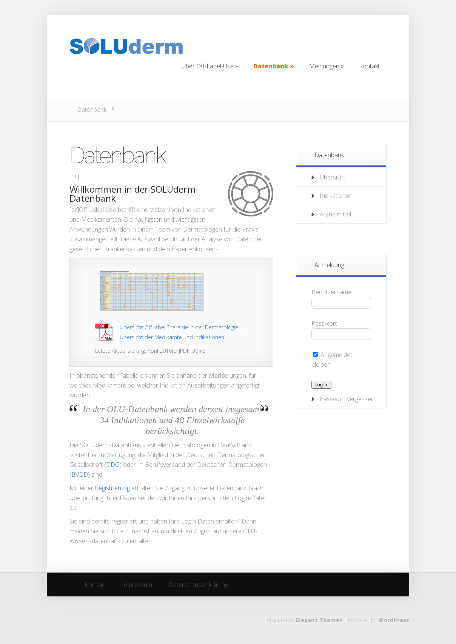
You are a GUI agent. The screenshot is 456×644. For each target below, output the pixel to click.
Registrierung (112, 488)
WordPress (393, 620)
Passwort (324, 323)
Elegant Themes (319, 620)
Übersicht (332, 177)
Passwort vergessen (347, 399)
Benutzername (331, 292)
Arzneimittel (335, 214)
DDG (113, 464)
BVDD (79, 474)
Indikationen (336, 196)
